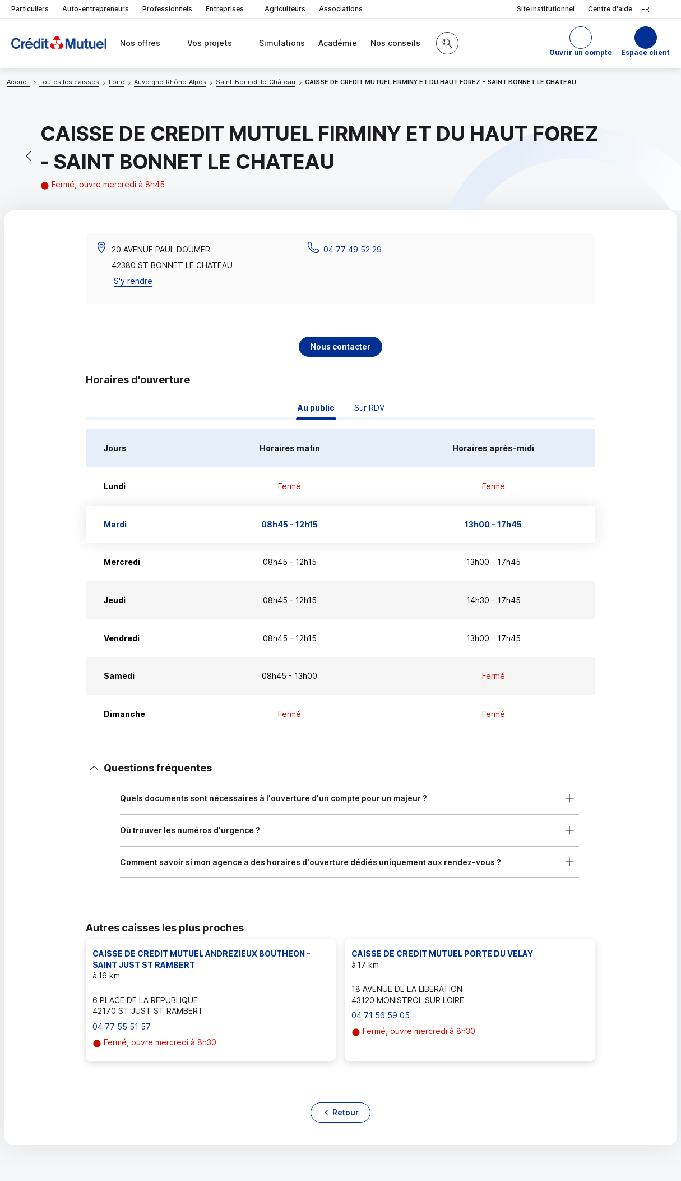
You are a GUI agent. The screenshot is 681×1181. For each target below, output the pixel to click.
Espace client (645, 52)
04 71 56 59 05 (380, 1015)
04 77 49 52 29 (352, 249)
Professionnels (167, 8)
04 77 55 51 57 (121, 1026)
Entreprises (228, 9)
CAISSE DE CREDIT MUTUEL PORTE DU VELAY (442, 953)
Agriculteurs (285, 8)
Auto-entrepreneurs (95, 8)
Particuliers (30, 8)
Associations (341, 8)
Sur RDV (369, 407)
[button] (580, 43)
